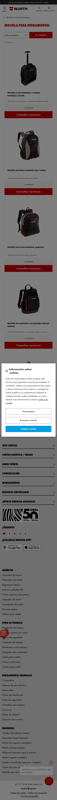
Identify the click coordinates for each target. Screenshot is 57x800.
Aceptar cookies (28, 429)
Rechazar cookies (28, 420)
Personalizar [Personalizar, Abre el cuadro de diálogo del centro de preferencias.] (28, 411)
